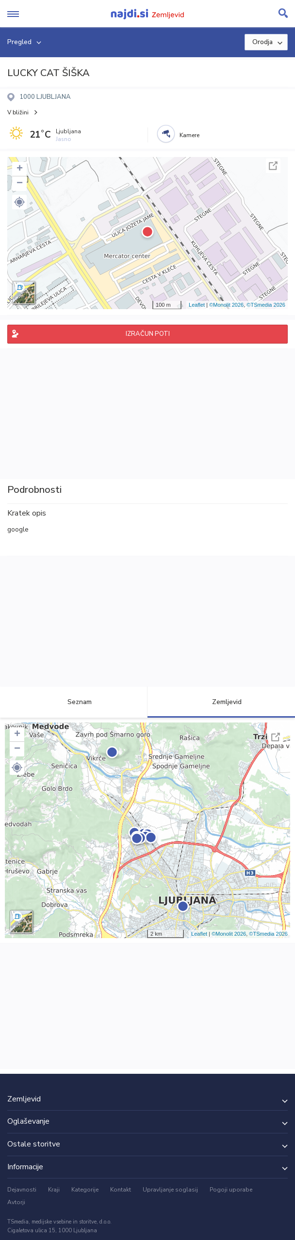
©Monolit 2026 (226, 305)
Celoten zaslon (273, 165)
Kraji (54, 1189)
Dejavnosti (21, 1189)
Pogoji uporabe (231, 1189)
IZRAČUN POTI (148, 334)
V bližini (18, 112)
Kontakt (120, 1189)
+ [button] (19, 169)
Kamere (189, 135)
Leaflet (197, 305)
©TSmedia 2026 (265, 305)
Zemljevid (221, 701)
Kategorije (84, 1189)
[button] (19, 202)
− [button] (19, 183)
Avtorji (16, 1202)
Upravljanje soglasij (170, 1189)
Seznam (74, 701)
